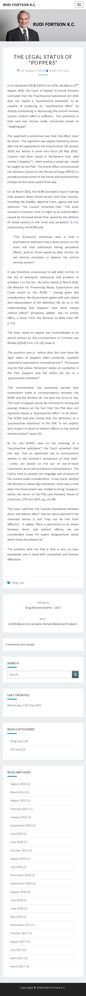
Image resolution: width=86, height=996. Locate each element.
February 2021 (19, 809)
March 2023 (17, 792)
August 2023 (18, 784)
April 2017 (16, 958)
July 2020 (16, 833)
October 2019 (19, 850)
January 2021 (18, 817)
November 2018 (20, 875)
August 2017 (18, 941)
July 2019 (16, 867)
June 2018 (16, 908)
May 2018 (16, 916)
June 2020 (16, 842)
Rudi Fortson (59, 70)
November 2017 (20, 925)
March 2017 (17, 966)
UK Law (15, 749)
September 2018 (20, 883)
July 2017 (16, 950)
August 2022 (18, 800)
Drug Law (18, 582)
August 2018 (18, 892)
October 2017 (19, 933)
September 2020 (20, 825)
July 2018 (16, 900)
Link (74, 222)
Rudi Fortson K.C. (19, 4)
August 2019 (18, 858)
